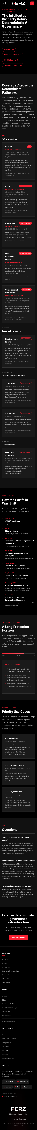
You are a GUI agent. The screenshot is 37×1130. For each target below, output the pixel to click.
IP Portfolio (6, 967)
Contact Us (6, 983)
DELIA (4, 1000)
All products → (7, 1015)
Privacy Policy (23, 1114)
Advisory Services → (8, 1021)
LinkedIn (7, 1087)
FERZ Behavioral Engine (10, 1008)
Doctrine (5, 1050)
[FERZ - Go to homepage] (18, 3)
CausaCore (6, 1012)
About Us (5, 959)
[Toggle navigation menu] (4, 3)
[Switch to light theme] (32, 3)
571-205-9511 (9, 1081)
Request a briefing (18, 937)
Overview (5, 1035)
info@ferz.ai (22, 1081)
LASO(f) (5, 996)
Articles (4, 963)
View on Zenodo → (9, 1096)
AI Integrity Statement (18, 1119)
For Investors (6, 975)
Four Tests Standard (9, 1039)
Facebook (26, 1087)
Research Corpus (8, 1058)
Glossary (5, 1054)
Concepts (5, 1046)
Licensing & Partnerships (10, 971)
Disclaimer (12, 1114)
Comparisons (6, 1043)
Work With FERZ (7, 979)
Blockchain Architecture (10, 1004)
